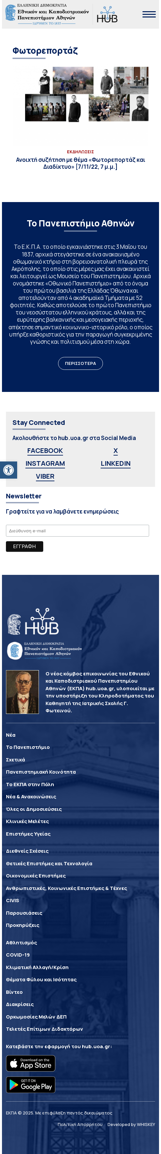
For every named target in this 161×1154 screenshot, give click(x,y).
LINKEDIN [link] (116, 463)
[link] (8, 470)
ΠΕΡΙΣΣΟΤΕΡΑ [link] (80, 363)
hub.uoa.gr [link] (96, 1046)
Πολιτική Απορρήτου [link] (80, 1124)
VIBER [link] (45, 476)
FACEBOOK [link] (45, 450)
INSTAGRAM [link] (45, 463)
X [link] (115, 450)
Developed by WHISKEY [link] (131, 1124)
